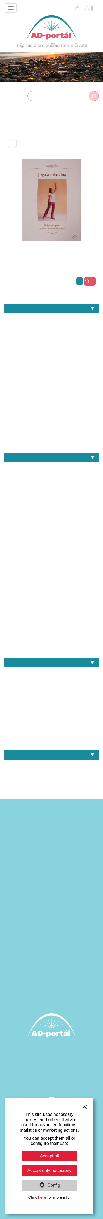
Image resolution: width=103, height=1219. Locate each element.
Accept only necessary (49, 1170)
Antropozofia (51, 319)
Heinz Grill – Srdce (51, 730)
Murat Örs (51, 591)
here (42, 1197)
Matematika (51, 375)
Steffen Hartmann (51, 638)
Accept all (49, 1156)
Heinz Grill (51, 515)
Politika (51, 404)
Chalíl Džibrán (51, 477)
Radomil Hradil (51, 609)
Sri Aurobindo (51, 628)
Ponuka (51, 755)
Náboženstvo (51, 385)
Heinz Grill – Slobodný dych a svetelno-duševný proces (51, 720)
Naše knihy (51, 662)
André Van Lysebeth (51, 468)
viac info (79, 281)
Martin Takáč (51, 572)
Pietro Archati (51, 600)
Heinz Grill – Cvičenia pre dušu (51, 692)
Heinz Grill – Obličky (51, 702)
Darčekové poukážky (51, 775)
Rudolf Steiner (51, 619)
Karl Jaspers (51, 562)
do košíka (89, 281)
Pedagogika (51, 394)
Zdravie (51, 442)
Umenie (51, 423)
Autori (51, 457)
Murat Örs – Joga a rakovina (51, 739)
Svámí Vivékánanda (51, 647)
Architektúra (51, 328)
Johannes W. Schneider (51, 553)
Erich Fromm (51, 486)
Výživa (51, 432)
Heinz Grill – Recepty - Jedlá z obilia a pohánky (51, 673)
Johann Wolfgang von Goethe (51, 543)
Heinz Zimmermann (51, 524)
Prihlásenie (77, 7)
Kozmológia (51, 366)
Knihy (51, 765)
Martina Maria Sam (51, 581)
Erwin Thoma (51, 496)
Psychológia (51, 413)
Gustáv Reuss (51, 505)
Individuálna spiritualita (51, 347)
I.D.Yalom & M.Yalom (51, 534)
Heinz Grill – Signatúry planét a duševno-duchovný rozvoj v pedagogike (51, 711)
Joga (51, 356)
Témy (51, 308)
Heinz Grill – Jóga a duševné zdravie (51, 683)
